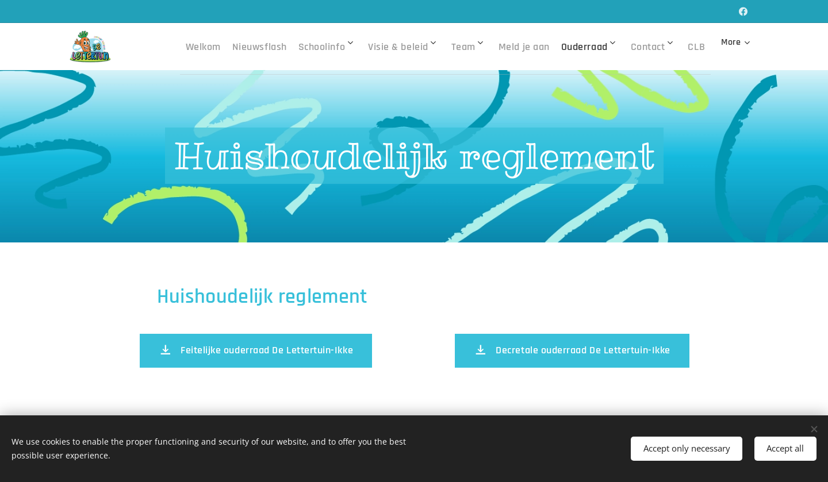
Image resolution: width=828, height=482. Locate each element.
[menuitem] (213, 46)
